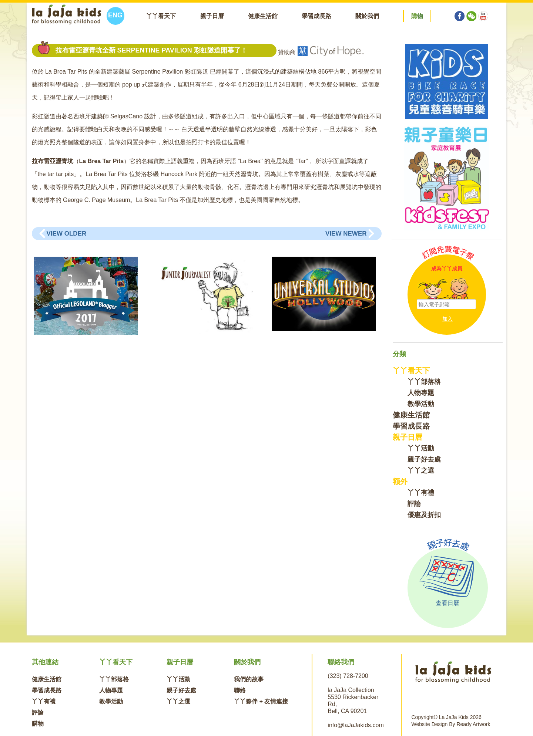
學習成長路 (316, 16)
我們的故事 (249, 679)
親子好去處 (424, 459)
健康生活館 (263, 16)
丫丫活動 (421, 448)
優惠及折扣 (424, 515)
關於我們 (367, 16)
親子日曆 (212, 16)
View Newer (345, 233)
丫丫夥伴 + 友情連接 (261, 701)
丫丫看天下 (161, 16)
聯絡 (240, 690)
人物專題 (421, 392)
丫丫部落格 (424, 381)
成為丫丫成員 (446, 268)
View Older (67, 233)
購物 (38, 723)
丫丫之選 (421, 470)
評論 (414, 503)
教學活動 (421, 404)
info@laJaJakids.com (355, 725)
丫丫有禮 (421, 492)
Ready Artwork (473, 724)
